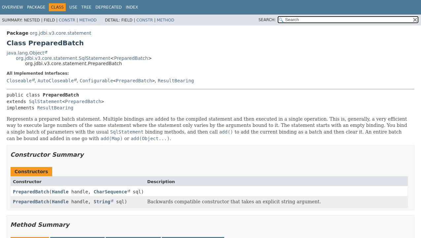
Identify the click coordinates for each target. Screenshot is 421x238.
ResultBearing (176, 80)
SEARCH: (267, 20)
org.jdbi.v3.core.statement (60, 33)
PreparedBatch (131, 58)
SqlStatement (45, 101)
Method (88, 20)
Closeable (19, 80)
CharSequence (110, 191)
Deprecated (108, 7)
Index (132, 7)
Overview (12, 7)
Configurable (96, 80)
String (101, 201)
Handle (60, 191)
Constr (67, 20)
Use (73, 7)
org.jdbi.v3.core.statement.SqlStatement (63, 58)
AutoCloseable (56, 80)
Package (36, 7)
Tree (86, 7)
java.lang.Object (25, 53)
